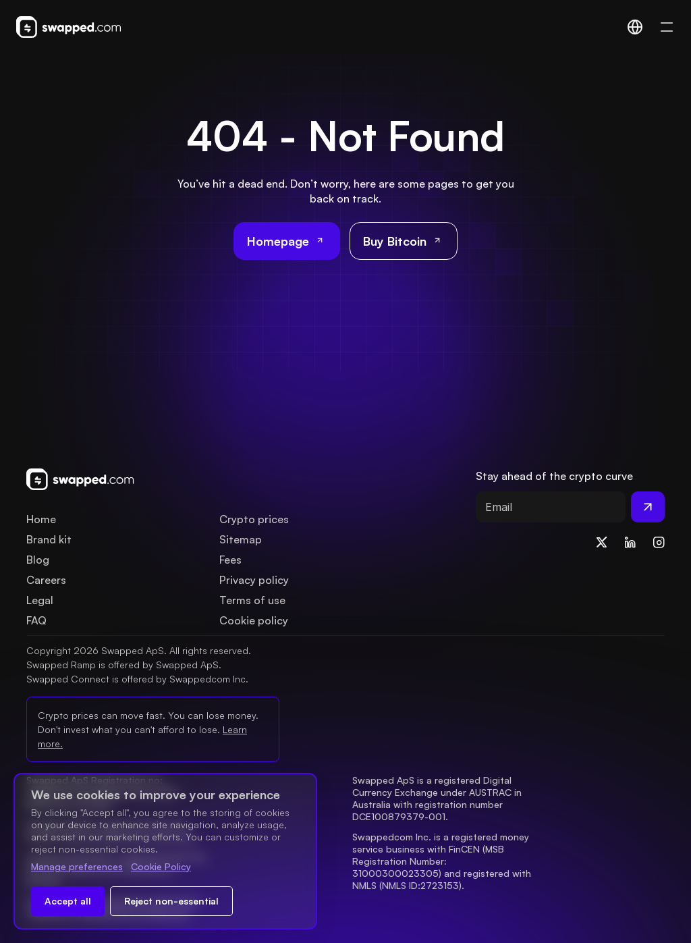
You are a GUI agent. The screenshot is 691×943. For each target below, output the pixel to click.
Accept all (68, 901)
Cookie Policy (161, 866)
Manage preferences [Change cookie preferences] (77, 866)
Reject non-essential (171, 901)
